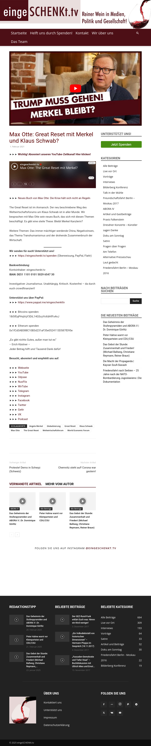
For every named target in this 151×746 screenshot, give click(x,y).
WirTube (23, 386)
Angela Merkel (36, 426)
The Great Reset (31, 430)
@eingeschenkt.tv (101, 548)
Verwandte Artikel (25, 484)
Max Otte (15, 430)
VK (19, 414)
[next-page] (17, 534)
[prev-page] (11, 534)
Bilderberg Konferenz (115, 187)
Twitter (22, 405)
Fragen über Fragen (114, 246)
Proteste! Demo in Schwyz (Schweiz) (24, 469)
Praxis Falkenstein (113, 219)
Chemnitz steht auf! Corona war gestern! (77, 469)
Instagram (24, 395)
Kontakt (82, 33)
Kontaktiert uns (53, 702)
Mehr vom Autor (59, 484)
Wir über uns (102, 33)
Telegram (23, 391)
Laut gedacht (110, 262)
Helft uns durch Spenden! (51, 33)
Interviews (109, 182)
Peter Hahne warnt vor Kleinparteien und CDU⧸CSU (51, 517)
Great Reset (70, 426)
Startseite (19, 33)
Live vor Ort (110, 171)
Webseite (23, 367)
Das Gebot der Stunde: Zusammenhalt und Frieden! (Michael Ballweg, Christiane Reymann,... (37, 660)
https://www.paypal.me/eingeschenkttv (41, 302)
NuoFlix (22, 381)
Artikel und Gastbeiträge (117, 214)
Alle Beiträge (45, 508)
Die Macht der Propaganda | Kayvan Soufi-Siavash (118, 363)
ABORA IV (14, 508)
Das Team (19, 41)
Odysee (22, 377)
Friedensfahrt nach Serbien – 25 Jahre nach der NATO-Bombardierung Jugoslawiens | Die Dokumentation (122, 376)
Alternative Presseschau (117, 257)
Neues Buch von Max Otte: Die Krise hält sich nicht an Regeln (54, 198)
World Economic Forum (78, 430)
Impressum (50, 717)
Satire (106, 241)
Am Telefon (109, 251)
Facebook (24, 400)
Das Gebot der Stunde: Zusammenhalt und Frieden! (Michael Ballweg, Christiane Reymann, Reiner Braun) (82, 520)
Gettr (21, 409)
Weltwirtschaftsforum (53, 430)
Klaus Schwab (86, 426)
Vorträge (108, 176)
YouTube (23, 372)
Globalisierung (54, 426)
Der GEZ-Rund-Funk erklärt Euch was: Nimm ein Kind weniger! (83, 619)
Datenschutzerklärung (56, 725)
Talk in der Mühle (113, 192)
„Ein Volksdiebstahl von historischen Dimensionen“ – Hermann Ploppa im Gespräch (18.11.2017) (83, 639)
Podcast (23, 419)
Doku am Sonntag (113, 235)
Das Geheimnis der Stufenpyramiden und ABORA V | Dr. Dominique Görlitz (121, 326)
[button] (137, 33)
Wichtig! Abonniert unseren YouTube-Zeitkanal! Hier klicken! (54, 154)
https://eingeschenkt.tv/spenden (37, 255)
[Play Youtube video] (75, 88)
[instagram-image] (10, 563)
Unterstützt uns (53, 710)
